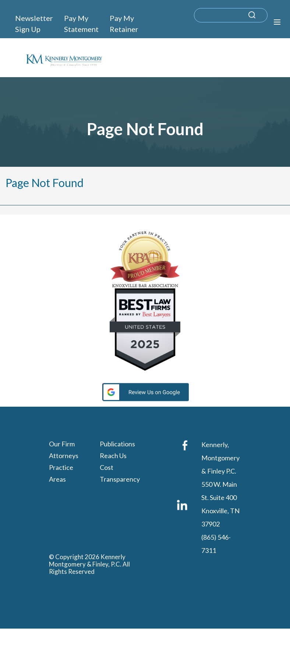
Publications (117, 444)
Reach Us (113, 456)
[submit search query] (261, 18)
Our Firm (62, 444)
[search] (231, 15)
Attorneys (63, 456)
